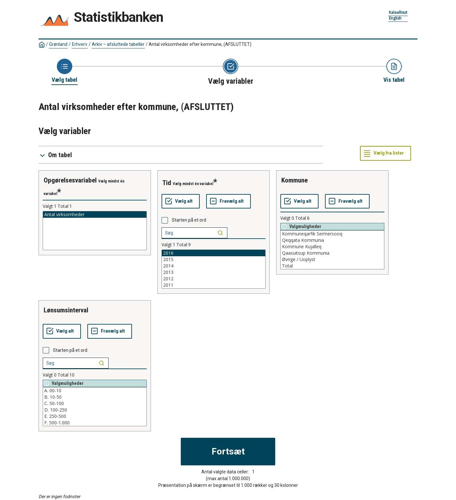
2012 (213, 278)
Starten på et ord (189, 220)
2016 (213, 253)
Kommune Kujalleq (332, 246)
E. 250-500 (94, 416)
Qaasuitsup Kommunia (332, 253)
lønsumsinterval (66, 310)
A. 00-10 (94, 390)
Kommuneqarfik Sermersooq (332, 234)
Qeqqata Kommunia (332, 240)
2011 (213, 285)
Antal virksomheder (94, 214)
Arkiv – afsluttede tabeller (118, 44)
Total (332, 266)
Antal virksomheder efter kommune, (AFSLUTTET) (200, 44)
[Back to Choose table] (64, 71)
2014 (213, 266)
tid (166, 183)
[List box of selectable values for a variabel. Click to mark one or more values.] (95, 230)
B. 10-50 (94, 397)
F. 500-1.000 (94, 422)
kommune (294, 180)
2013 (213, 272)
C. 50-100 (94, 403)
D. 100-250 (94, 410)
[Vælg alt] (181, 201)
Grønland (58, 44)
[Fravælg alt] (228, 201)
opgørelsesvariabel (70, 180)
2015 (213, 259)
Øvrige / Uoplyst (332, 259)
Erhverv (79, 44)
